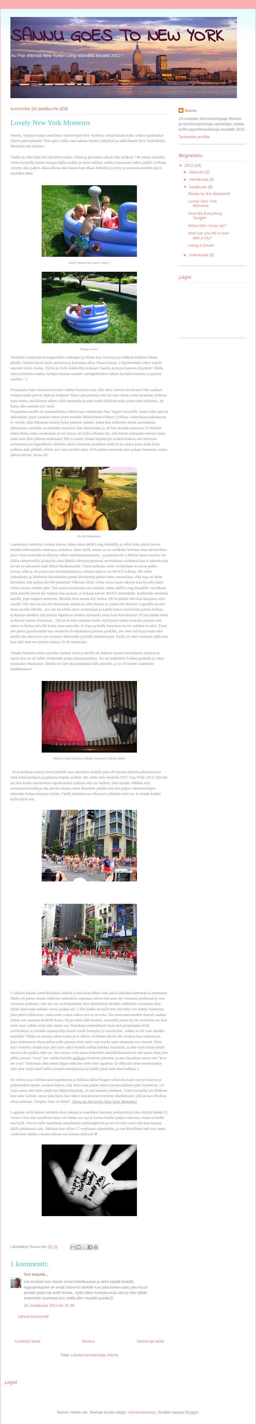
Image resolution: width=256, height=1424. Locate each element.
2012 (189, 165)
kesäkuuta (198, 187)
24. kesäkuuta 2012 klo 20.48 (49, 1305)
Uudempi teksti (27, 1341)
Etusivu (88, 1341)
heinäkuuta (199, 179)
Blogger (191, 1412)
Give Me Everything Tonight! (205, 215)
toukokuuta (199, 255)
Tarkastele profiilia (194, 137)
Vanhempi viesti (150, 1341)
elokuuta (197, 172)
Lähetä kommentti (33, 1316)
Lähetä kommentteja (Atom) (94, 1355)
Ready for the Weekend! (209, 193)
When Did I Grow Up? (207, 225)
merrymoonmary (142, 1412)
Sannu (190, 110)
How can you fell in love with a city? (208, 235)
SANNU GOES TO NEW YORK (117, 37)
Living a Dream (201, 245)
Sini (27, 1274)
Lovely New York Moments (202, 203)
